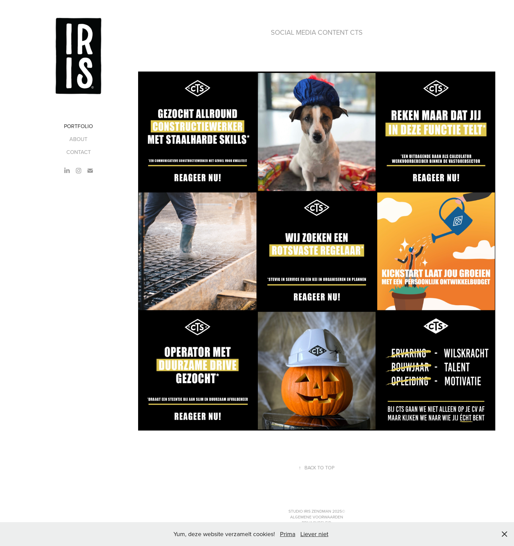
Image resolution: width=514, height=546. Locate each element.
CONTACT (78, 152)
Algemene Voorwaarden (316, 517)
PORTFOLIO (78, 126)
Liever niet (314, 534)
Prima (287, 534)
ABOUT (78, 139)
